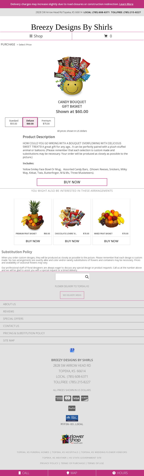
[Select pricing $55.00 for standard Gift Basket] (13, 122)
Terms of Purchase (73, 463)
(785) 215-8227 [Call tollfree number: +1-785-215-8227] (132, 12)
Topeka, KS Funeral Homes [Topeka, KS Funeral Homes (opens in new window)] (33, 452)
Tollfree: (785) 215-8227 (72, 382)
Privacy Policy (49, 463)
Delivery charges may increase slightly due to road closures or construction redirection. (72, 4)
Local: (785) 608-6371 (72, 376)
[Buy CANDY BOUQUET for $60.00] (72, 182)
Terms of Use (96, 463)
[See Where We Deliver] (72, 294)
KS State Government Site (85, 457)
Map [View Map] (72, 473)
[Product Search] (72, 276)
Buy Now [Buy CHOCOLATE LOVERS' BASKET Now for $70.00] (72, 241)
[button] (72, 418)
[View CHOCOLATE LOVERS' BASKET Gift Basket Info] (72, 216)
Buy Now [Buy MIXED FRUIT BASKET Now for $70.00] (111, 241)
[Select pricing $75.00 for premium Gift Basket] (46, 122)
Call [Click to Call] (24, 473)
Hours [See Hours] (120, 473)
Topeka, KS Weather (54, 457)
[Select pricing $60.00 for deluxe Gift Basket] (30, 122)
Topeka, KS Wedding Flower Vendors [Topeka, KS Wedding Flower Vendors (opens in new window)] (104, 452)
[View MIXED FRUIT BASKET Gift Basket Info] (111, 216)
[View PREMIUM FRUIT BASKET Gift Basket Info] (33, 215)
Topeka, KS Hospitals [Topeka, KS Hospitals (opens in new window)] (65, 452)
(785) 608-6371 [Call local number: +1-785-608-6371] (101, 12)
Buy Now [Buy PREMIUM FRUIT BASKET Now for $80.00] (33, 241)
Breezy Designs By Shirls (71, 27)
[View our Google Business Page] (72, 352)
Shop (36, 35)
